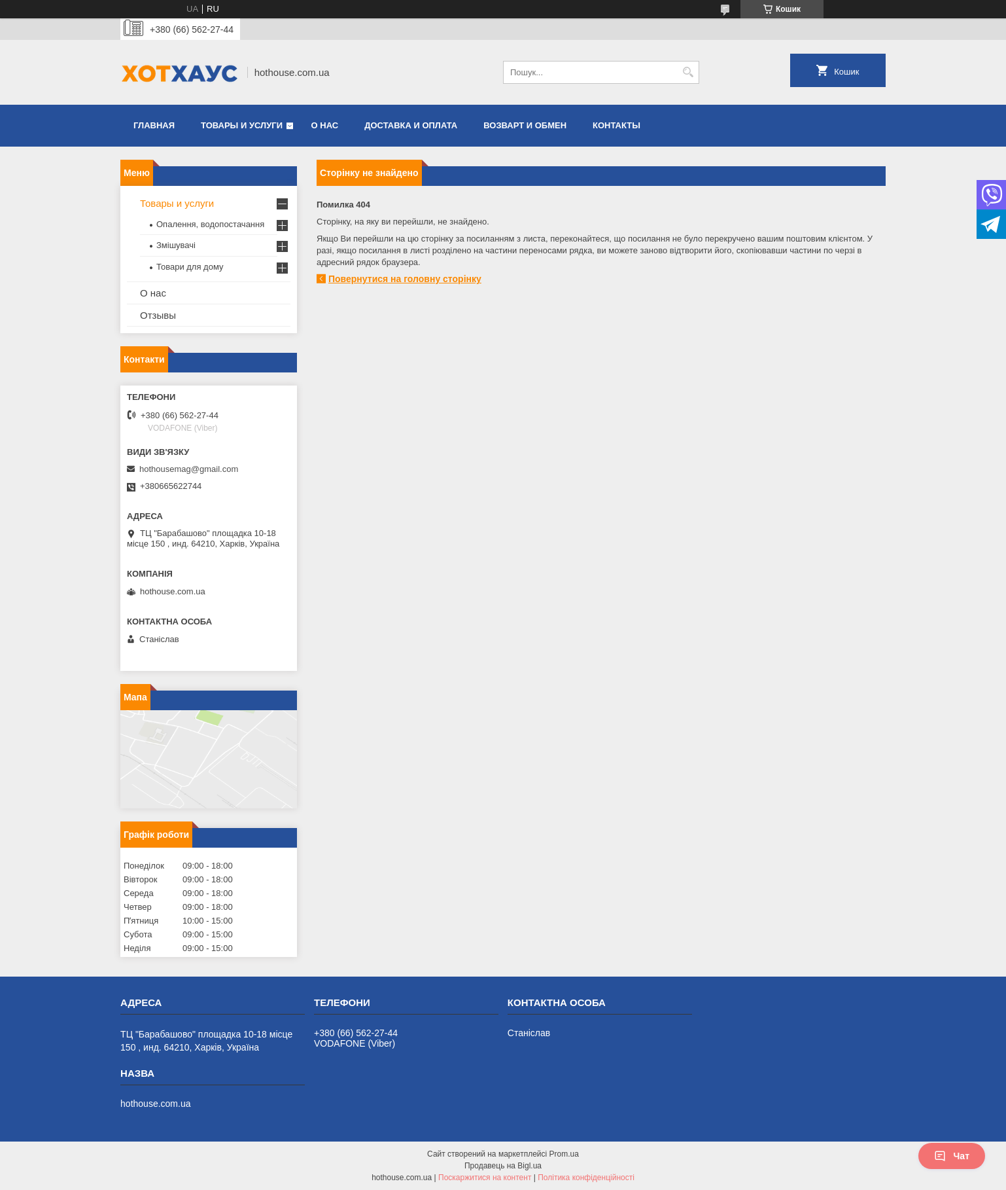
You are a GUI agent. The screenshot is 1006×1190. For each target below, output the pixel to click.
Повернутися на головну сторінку (404, 279)
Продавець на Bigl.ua (503, 1165)
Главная (154, 125)
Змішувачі (176, 245)
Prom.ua (564, 1154)
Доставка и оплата (410, 125)
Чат (951, 1156)
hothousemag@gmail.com (188, 469)
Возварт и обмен (524, 125)
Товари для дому (189, 267)
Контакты (616, 125)
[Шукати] (687, 72)
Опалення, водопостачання (210, 224)
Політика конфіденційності (586, 1177)
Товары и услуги (242, 125)
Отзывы (158, 315)
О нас (325, 125)
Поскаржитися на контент (484, 1177)
